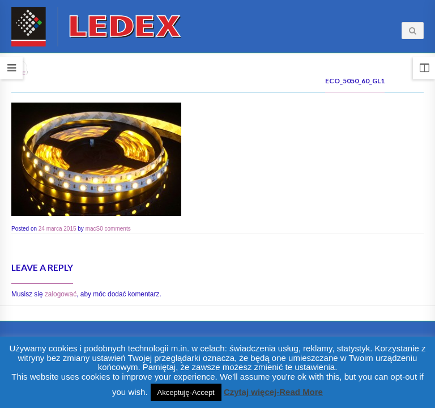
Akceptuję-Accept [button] (186, 392)
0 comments (115, 229)
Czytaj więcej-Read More (273, 392)
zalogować (60, 294)
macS (93, 229)
